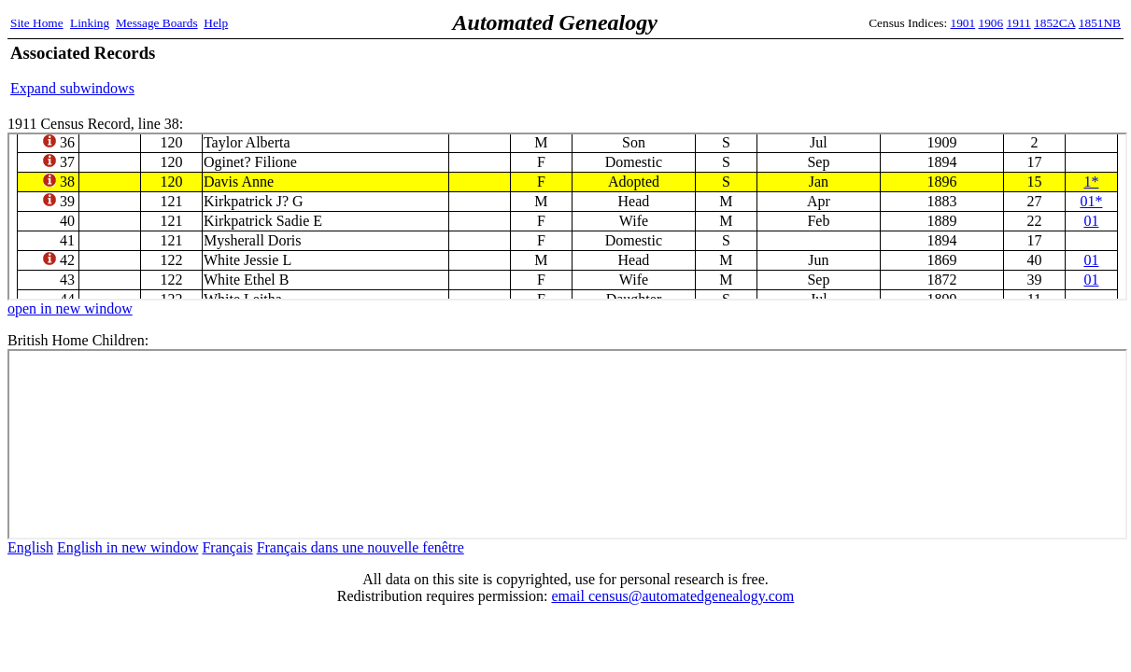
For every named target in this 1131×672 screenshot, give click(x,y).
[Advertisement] (902, 70)
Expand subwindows (72, 88)
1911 (1019, 23)
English (30, 547)
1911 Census (567, 217)
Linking (89, 23)
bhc (567, 444)
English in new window (128, 547)
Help (216, 23)
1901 (963, 23)
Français (227, 547)
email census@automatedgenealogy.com (672, 596)
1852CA (1054, 23)
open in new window (70, 308)
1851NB (1100, 23)
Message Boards (157, 23)
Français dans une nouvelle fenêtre (360, 547)
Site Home (37, 23)
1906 (991, 23)
